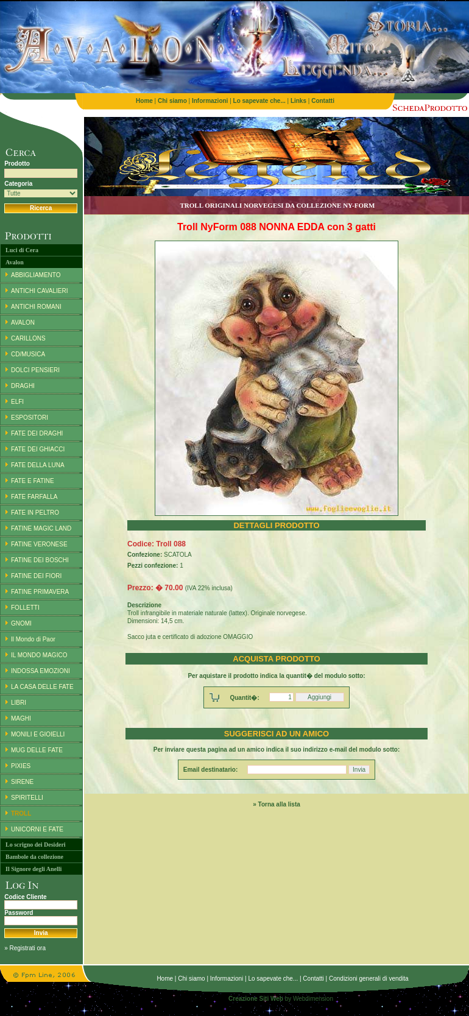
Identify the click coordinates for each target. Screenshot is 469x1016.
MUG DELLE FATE (37, 750)
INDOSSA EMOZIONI (40, 671)
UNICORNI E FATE (37, 829)
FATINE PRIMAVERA (40, 591)
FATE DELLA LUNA (38, 465)
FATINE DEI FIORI (36, 576)
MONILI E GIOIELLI (38, 734)
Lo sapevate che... (273, 978)
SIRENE (22, 781)
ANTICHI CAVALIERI (39, 291)
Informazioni (226, 978)
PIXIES (20, 766)
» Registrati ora (25, 948)
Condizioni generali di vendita (369, 978)
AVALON (23, 322)
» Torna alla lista (276, 804)
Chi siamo (191, 978)
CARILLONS (28, 338)
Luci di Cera (21, 250)
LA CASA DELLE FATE (42, 686)
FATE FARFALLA (34, 496)
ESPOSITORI (29, 417)
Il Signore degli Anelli (33, 869)
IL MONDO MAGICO (39, 655)
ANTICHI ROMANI (36, 306)
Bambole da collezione (34, 856)
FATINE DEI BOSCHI (40, 560)
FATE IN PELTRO (35, 512)
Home (165, 978)
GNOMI (21, 623)
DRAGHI (23, 386)
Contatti (313, 978)
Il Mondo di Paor (33, 639)
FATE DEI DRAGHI (37, 433)
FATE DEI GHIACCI (38, 449)
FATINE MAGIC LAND (41, 528)
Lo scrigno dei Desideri (35, 844)
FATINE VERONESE (39, 544)
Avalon (14, 262)
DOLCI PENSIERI (35, 370)
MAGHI (21, 718)
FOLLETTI (25, 607)
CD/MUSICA (28, 354)
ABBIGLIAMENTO (36, 275)
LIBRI (18, 702)
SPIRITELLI (27, 797)
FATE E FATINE (32, 481)
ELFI (17, 401)
